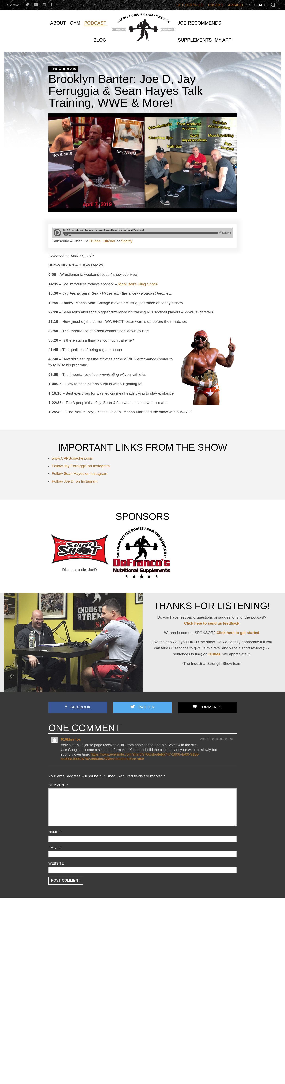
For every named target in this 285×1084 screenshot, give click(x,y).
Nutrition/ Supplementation (67, 946)
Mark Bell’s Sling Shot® (137, 284)
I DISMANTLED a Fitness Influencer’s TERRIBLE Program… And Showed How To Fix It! (205, 966)
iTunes (95, 241)
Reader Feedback (61, 962)
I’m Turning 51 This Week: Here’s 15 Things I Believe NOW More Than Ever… (205, 924)
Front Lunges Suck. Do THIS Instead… (140, 953)
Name (54, 832)
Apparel (236, 5)
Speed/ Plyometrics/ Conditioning (71, 967)
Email (54, 848)
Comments (210, 707)
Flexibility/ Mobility (61, 941)
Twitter (146, 707)
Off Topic (54, 952)
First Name (57, 1069)
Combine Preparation (63, 936)
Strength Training (60, 973)
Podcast (54, 957)
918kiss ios (71, 739)
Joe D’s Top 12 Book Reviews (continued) (142, 968)
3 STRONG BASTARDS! (130, 938)
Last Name (104, 1069)
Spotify (126, 241)
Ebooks (215, 5)
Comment (58, 785)
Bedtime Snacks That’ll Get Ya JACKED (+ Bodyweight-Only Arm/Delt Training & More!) (205, 979)
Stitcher (109, 241)
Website (56, 863)
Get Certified (189, 5)
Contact (257, 5)
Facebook (80, 707)
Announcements (59, 920)
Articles (53, 925)
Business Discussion (63, 930)
